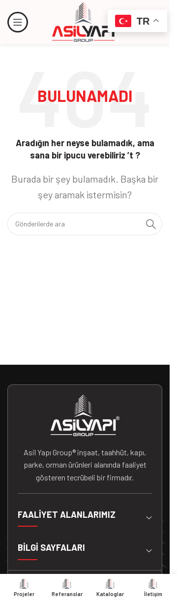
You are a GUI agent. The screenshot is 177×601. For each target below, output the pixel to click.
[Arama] (84, 224)
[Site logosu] (85, 21)
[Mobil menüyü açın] (17, 22)
